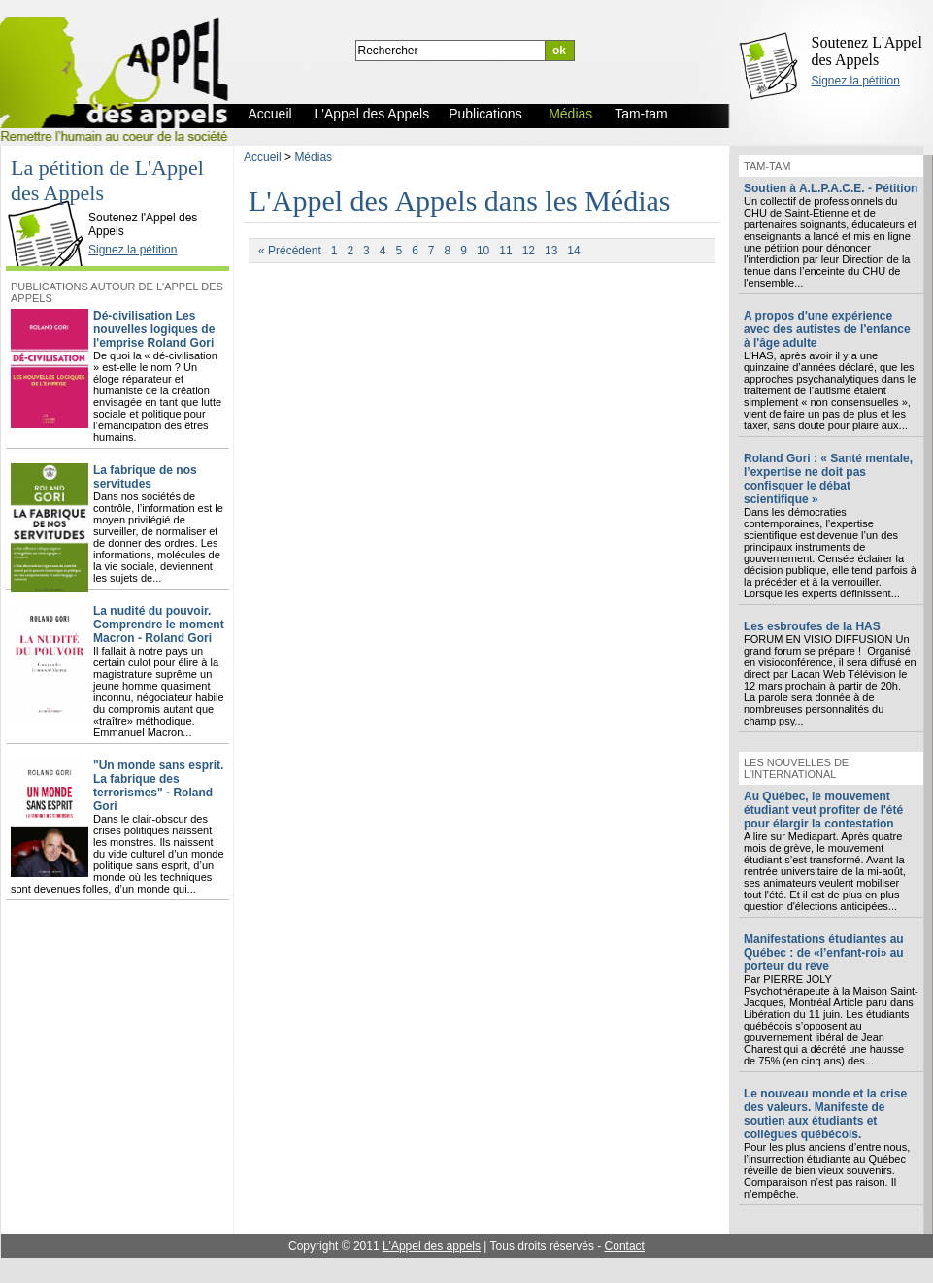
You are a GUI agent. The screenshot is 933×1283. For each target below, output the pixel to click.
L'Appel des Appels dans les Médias (460, 201)
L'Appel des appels (432, 1246)
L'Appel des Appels (50, 201)
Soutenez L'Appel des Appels (867, 51)
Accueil (263, 157)
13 (551, 250)
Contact (625, 1246)
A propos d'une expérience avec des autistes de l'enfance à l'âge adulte (827, 329)
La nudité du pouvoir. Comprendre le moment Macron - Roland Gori (158, 624)
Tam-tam (767, 166)
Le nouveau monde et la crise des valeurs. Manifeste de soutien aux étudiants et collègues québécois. (825, 1114)
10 (483, 250)
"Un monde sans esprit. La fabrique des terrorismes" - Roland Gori (158, 786)
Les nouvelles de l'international (796, 768)
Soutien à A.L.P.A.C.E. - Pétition (830, 188)
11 (505, 250)
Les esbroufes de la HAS (812, 626)
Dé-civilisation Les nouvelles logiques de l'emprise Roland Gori (154, 329)
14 (573, 250)
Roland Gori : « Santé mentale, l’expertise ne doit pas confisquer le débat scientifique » (828, 479)
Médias (313, 157)
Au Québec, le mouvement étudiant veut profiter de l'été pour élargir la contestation (823, 810)
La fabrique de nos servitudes (145, 476)
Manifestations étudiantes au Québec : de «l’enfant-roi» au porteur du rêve (824, 952)
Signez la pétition (856, 80)
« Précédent (289, 250)
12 (528, 250)
